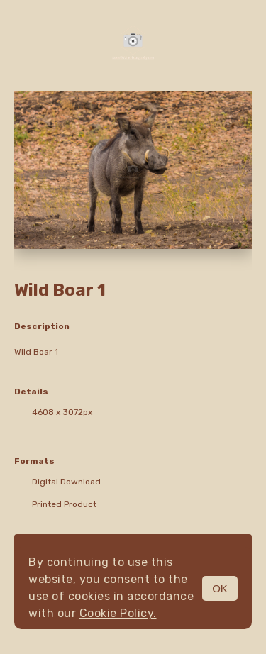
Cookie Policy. (118, 613)
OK (220, 588)
